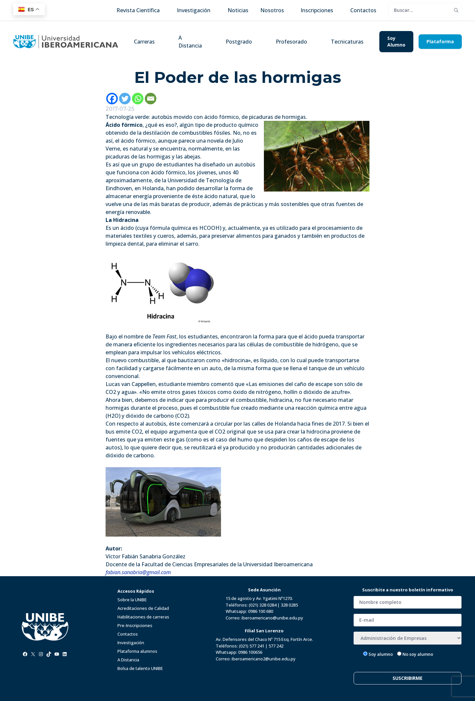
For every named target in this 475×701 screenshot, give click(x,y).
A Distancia (190, 41)
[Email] (150, 98)
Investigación (130, 643)
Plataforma (440, 41)
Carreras (144, 41)
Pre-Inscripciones (134, 625)
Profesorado (291, 41)
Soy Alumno (396, 41)
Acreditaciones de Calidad (143, 608)
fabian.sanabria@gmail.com (138, 572)
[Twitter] (125, 98)
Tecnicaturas (347, 41)
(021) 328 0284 (262, 605)
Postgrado (239, 41)
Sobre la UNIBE (132, 600)
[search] (419, 10)
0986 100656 (250, 652)
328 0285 (289, 605)
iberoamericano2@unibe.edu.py (264, 659)
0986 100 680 (260, 611)
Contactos (127, 634)
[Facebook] (112, 98)
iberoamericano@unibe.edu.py (272, 618)
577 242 (276, 646)
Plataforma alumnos (137, 651)
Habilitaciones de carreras (143, 617)
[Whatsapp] (137, 98)
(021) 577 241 (251, 646)
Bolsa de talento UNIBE (140, 668)
